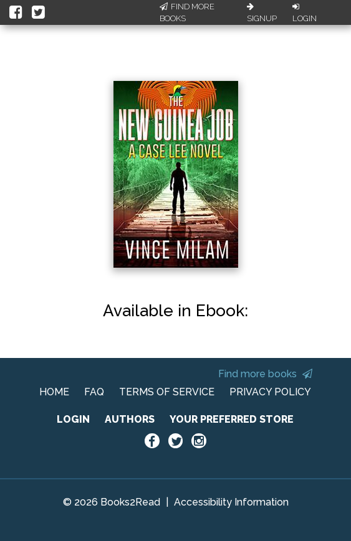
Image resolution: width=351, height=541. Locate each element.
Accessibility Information (231, 502)
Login (304, 13)
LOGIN (73, 419)
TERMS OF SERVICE (166, 392)
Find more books (265, 374)
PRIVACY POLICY (270, 392)
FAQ (94, 392)
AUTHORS (130, 419)
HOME (54, 392)
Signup (262, 13)
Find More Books (187, 13)
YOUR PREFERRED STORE (232, 419)
